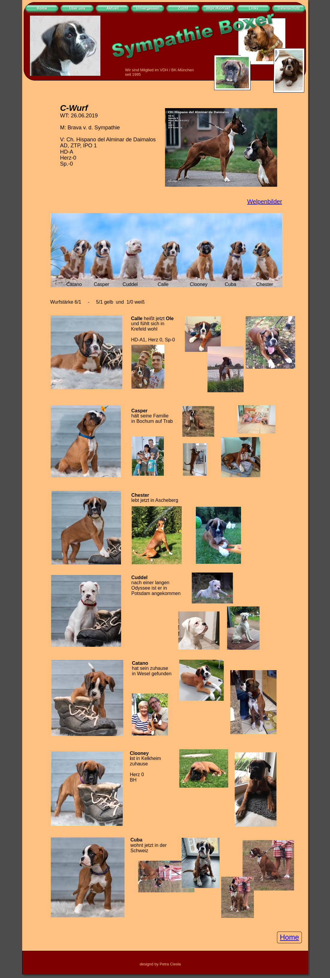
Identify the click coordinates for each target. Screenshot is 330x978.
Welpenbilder (264, 201)
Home (289, 937)
